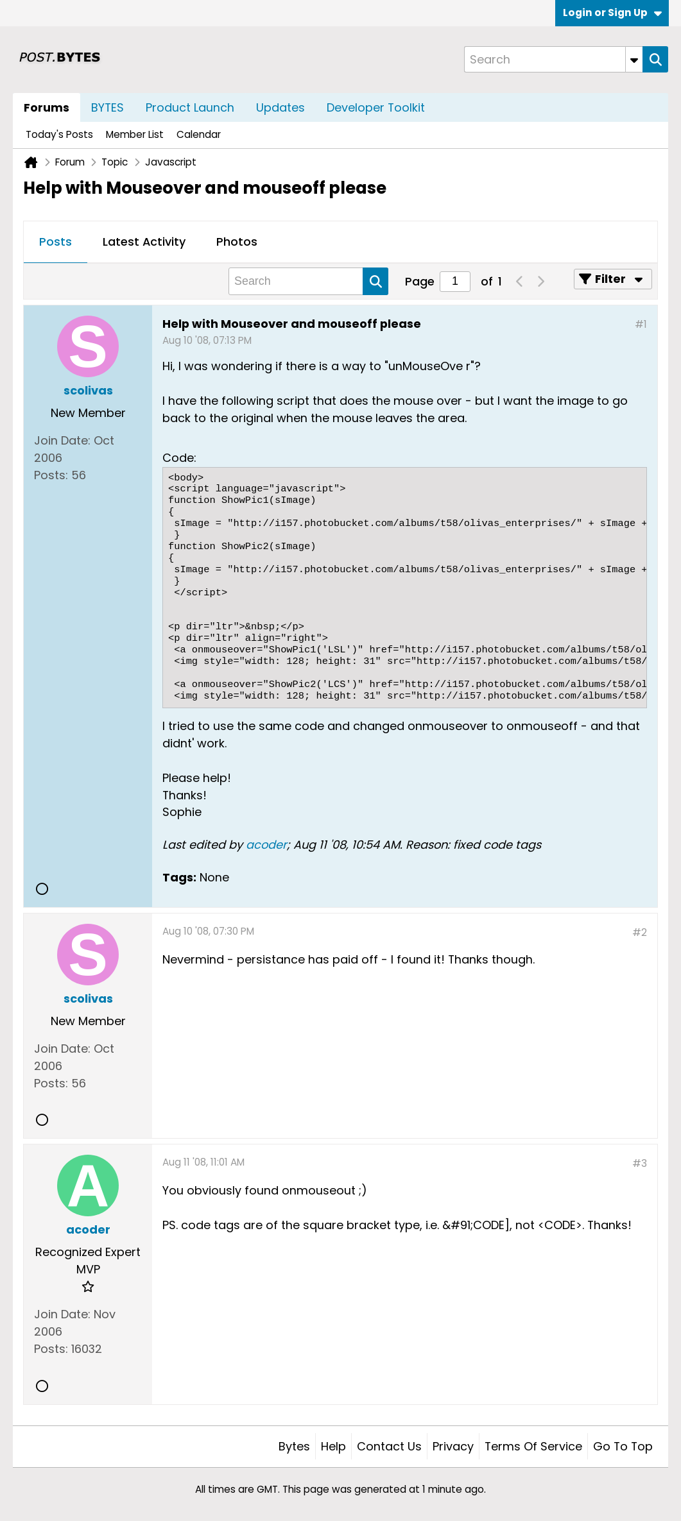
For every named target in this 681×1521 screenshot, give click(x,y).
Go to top (623, 1446)
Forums (46, 107)
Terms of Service (533, 1446)
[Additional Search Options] (634, 59)
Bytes (294, 1446)
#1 (641, 324)
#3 (639, 1163)
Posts (55, 242)
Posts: (51, 475)
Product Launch (190, 107)
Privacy (453, 1446)
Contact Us (389, 1446)
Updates (280, 107)
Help (333, 1446)
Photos (236, 242)
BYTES (107, 107)
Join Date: (62, 440)
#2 (639, 932)
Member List (135, 134)
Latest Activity (144, 242)
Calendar (199, 134)
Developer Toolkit (376, 107)
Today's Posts (59, 134)
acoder (266, 845)
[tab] (55, 242)
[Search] (553, 59)
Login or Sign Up (612, 12)
